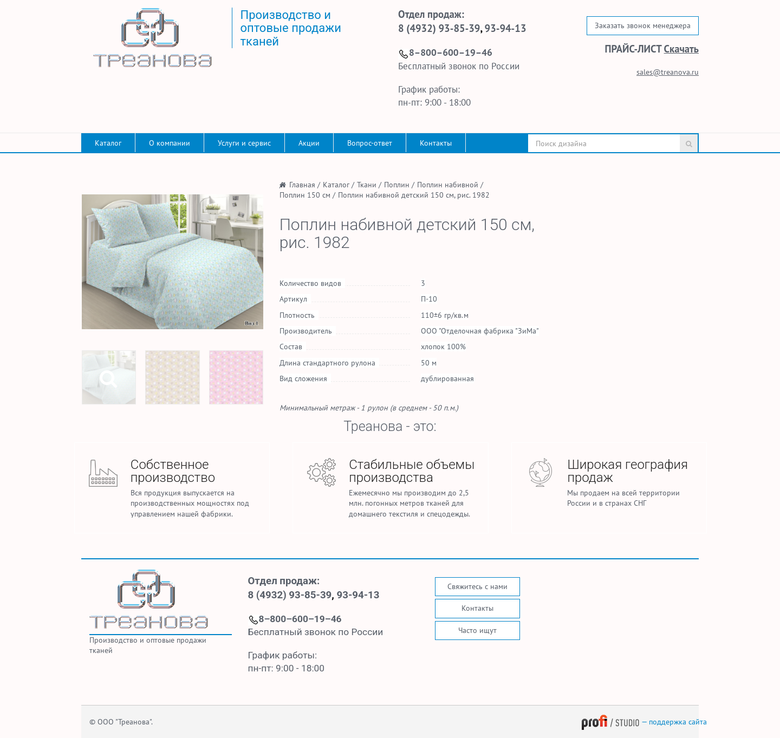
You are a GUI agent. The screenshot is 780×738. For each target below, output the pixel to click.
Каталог (108, 143)
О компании (169, 143)
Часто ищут (477, 630)
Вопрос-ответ (369, 143)
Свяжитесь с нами (477, 586)
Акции (309, 143)
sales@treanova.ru (667, 72)
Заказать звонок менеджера (643, 25)
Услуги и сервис (244, 143)
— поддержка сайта (644, 722)
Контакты (436, 143)
